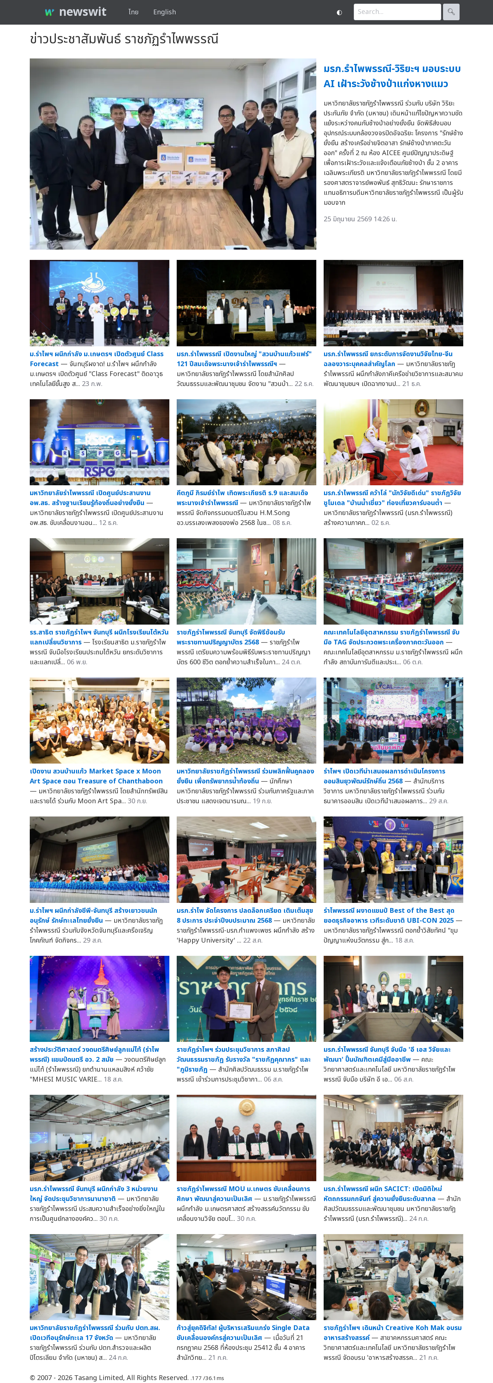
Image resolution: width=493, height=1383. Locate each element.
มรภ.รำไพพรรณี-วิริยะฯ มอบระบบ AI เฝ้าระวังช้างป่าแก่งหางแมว (392, 76)
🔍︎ (451, 12)
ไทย (133, 12)
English (164, 12)
